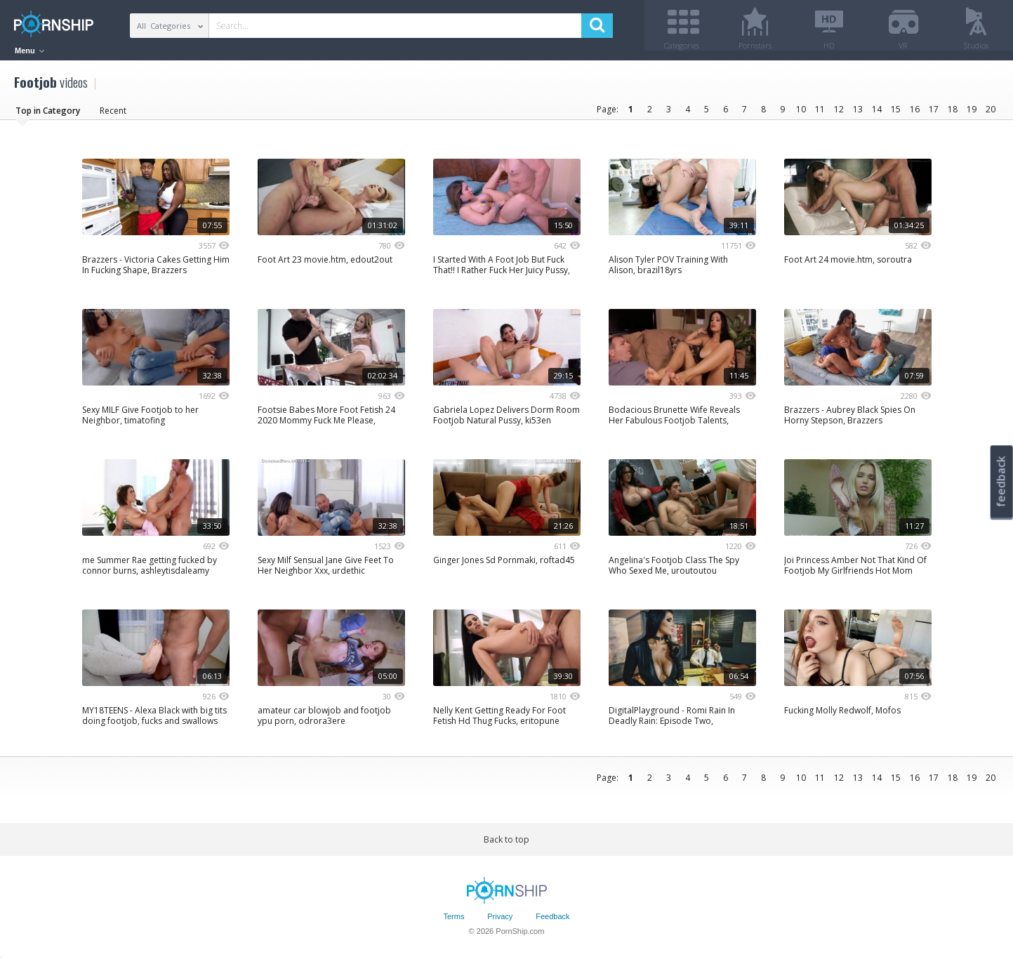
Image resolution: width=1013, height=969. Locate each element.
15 (896, 114)
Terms (453, 922)
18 (953, 114)
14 (877, 114)
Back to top (506, 844)
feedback (1001, 481)
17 (934, 114)
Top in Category (47, 115)
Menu (29, 50)
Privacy (499, 922)
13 (858, 114)
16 (915, 114)
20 (990, 114)
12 (839, 114)
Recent (113, 115)
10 (801, 114)
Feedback (552, 922)
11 (820, 114)
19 (971, 114)
